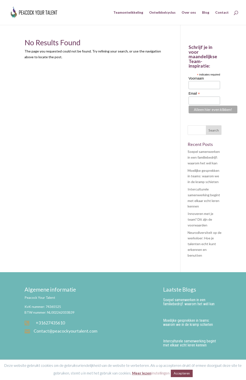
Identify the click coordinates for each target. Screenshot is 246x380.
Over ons (189, 12)
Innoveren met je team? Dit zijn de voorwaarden (200, 219)
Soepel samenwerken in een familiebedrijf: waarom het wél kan (204, 157)
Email (194, 93)
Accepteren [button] (182, 373)
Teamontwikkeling (128, 12)
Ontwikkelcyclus (162, 12)
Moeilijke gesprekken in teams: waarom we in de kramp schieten (203, 176)
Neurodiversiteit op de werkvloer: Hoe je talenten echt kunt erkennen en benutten (204, 243)
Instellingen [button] (160, 373)
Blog (205, 12)
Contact (222, 12)
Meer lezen (141, 373)
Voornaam (196, 78)
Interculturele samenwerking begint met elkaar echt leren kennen (189, 343)
